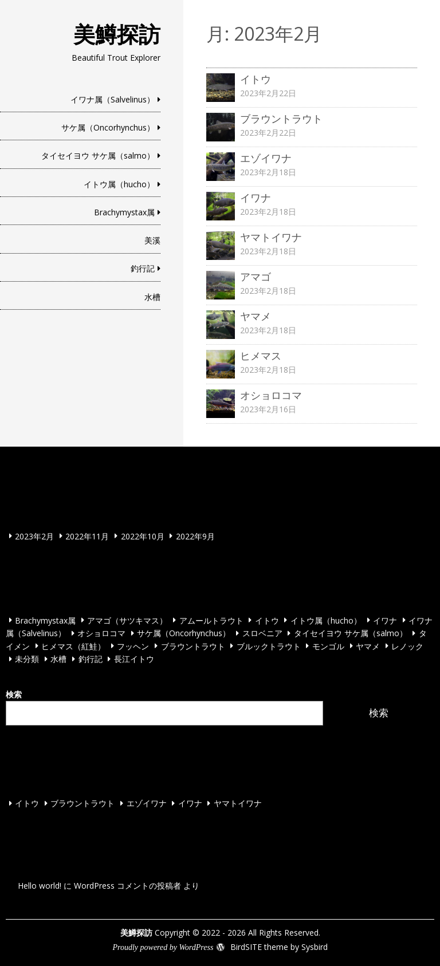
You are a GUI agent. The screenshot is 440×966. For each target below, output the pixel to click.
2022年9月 (195, 535)
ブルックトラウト (269, 645)
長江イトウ (134, 658)
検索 (14, 694)
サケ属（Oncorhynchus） (108, 127)
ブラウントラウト (193, 645)
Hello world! (39, 885)
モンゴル (328, 645)
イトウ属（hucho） (119, 184)
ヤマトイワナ (238, 803)
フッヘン (133, 645)
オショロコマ (101, 633)
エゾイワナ (147, 803)
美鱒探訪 (116, 34)
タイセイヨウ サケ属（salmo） (98, 155)
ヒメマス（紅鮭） (73, 645)
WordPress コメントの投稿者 (127, 885)
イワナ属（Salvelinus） (112, 99)
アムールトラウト (211, 619)
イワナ (385, 619)
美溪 (152, 240)
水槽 (152, 296)
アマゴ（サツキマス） (127, 619)
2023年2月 (34, 535)
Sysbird (314, 946)
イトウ (267, 619)
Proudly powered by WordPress (162, 947)
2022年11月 (87, 535)
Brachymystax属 (124, 212)
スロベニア (262, 633)
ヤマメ (368, 645)
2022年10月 (142, 535)
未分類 (27, 658)
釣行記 (143, 268)
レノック (407, 645)
